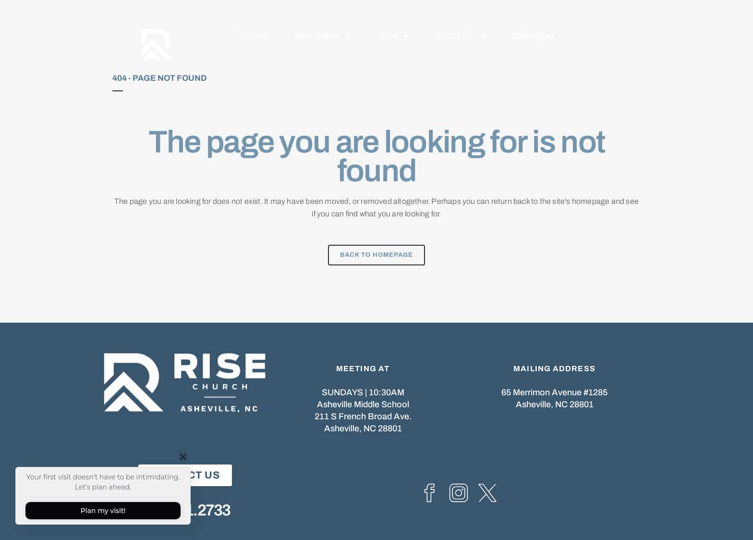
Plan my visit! (102, 510)
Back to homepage (376, 254)
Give (394, 26)
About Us (462, 26)
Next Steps (323, 26)
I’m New (253, 26)
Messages (533, 26)
